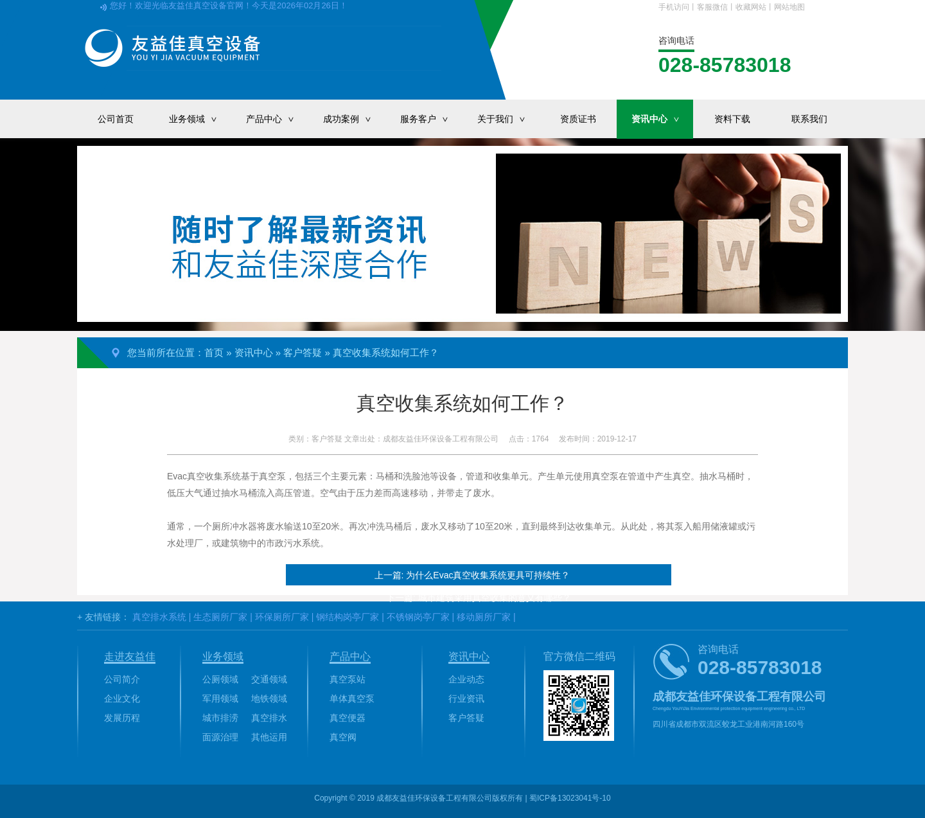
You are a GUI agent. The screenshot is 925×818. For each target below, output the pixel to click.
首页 (214, 352)
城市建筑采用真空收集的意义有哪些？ (494, 597)
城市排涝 (220, 718)
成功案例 (354, 119)
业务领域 (200, 119)
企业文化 (122, 698)
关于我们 (508, 119)
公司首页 (116, 119)
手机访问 (673, 7)
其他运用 (269, 737)
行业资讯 (466, 698)
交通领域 (269, 679)
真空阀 (343, 737)
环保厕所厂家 (282, 617)
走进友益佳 (129, 656)
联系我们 (809, 119)
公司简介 (122, 679)
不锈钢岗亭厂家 (418, 617)
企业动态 (466, 679)
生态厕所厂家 (220, 617)
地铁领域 (269, 698)
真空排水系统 (159, 617)
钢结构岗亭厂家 (347, 617)
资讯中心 (662, 119)
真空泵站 (348, 679)
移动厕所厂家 (484, 617)
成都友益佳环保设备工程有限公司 (440, 438)
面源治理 (220, 737)
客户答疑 (302, 352)
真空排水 (269, 718)
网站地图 (789, 7)
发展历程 (122, 718)
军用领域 (220, 698)
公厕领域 (220, 679)
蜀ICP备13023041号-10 (570, 798)
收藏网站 (751, 7)
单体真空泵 (352, 698)
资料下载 (732, 119)
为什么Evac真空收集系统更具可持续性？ (488, 575)
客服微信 (712, 7)
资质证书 (578, 119)
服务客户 (431, 119)
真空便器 (348, 718)
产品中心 (277, 119)
